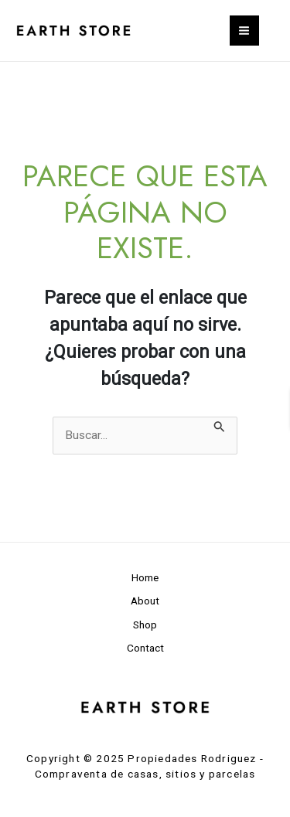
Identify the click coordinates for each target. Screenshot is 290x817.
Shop (145, 624)
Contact (145, 648)
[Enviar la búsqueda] (219, 425)
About (145, 600)
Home (145, 577)
